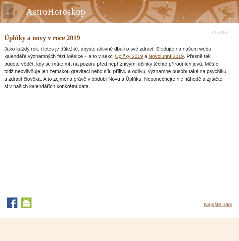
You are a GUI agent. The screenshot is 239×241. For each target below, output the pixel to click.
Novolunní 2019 (166, 56)
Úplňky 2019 (129, 56)
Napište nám (218, 204)
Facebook (12, 202)
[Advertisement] (60, 140)
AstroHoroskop (55, 12)
